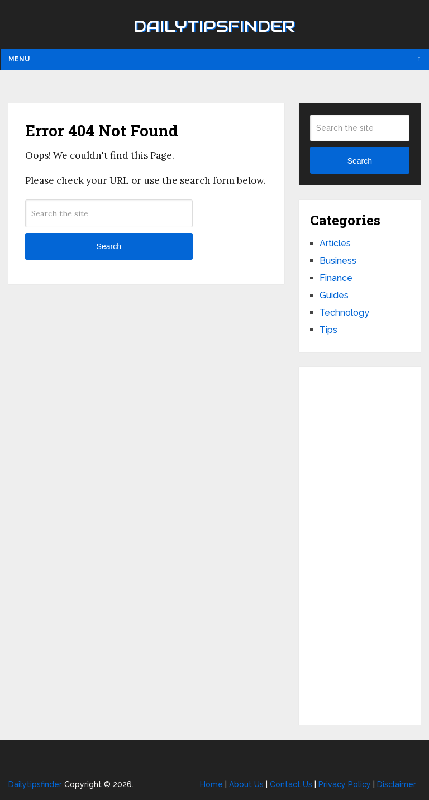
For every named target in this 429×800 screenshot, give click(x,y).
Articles (335, 243)
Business (338, 260)
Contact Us (291, 784)
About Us (246, 784)
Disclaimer (396, 784)
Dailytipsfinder (214, 26)
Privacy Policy (344, 784)
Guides (334, 295)
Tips (328, 330)
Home (211, 784)
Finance (336, 278)
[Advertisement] (359, 545)
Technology (344, 312)
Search (109, 246)
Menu (19, 59)
